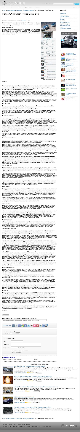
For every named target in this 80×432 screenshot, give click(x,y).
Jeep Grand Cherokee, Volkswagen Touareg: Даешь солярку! (29, 366)
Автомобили (12, 10)
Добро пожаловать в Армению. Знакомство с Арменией (68, 59)
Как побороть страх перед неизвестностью (68, 85)
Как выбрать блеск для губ (68, 75)
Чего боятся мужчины (68, 80)
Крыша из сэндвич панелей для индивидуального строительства (67, 64)
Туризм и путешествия (65, 30)
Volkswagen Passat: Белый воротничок (24, 397)
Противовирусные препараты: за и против (68, 54)
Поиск (15, 424)
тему (8, 10)
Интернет (62, 19)
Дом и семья (63, 18)
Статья (3, 10)
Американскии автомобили (21, 372)
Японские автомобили (20, 391)
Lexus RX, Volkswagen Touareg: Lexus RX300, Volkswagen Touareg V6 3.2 (32, 407)
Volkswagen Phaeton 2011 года (68, 33)
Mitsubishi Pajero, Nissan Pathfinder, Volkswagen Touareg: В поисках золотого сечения (36, 386)
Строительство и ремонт (65, 28)
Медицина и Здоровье (65, 24)
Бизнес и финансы (64, 15)
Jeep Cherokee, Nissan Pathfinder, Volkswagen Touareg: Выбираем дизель (33, 376)
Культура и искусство (65, 22)
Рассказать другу (7, 325)
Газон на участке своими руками (69, 89)
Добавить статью (21, 424)
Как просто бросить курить (67, 98)
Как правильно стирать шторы (68, 94)
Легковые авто (19, 10)
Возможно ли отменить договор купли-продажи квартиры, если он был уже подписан (68, 70)
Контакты (28, 424)
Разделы (10, 424)
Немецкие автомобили (20, 402)
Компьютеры (63, 21)
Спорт (61, 27)
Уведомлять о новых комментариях (19, 350)
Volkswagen (23, 20)
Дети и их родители (64, 16)
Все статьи (5, 424)
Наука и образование (65, 25)
